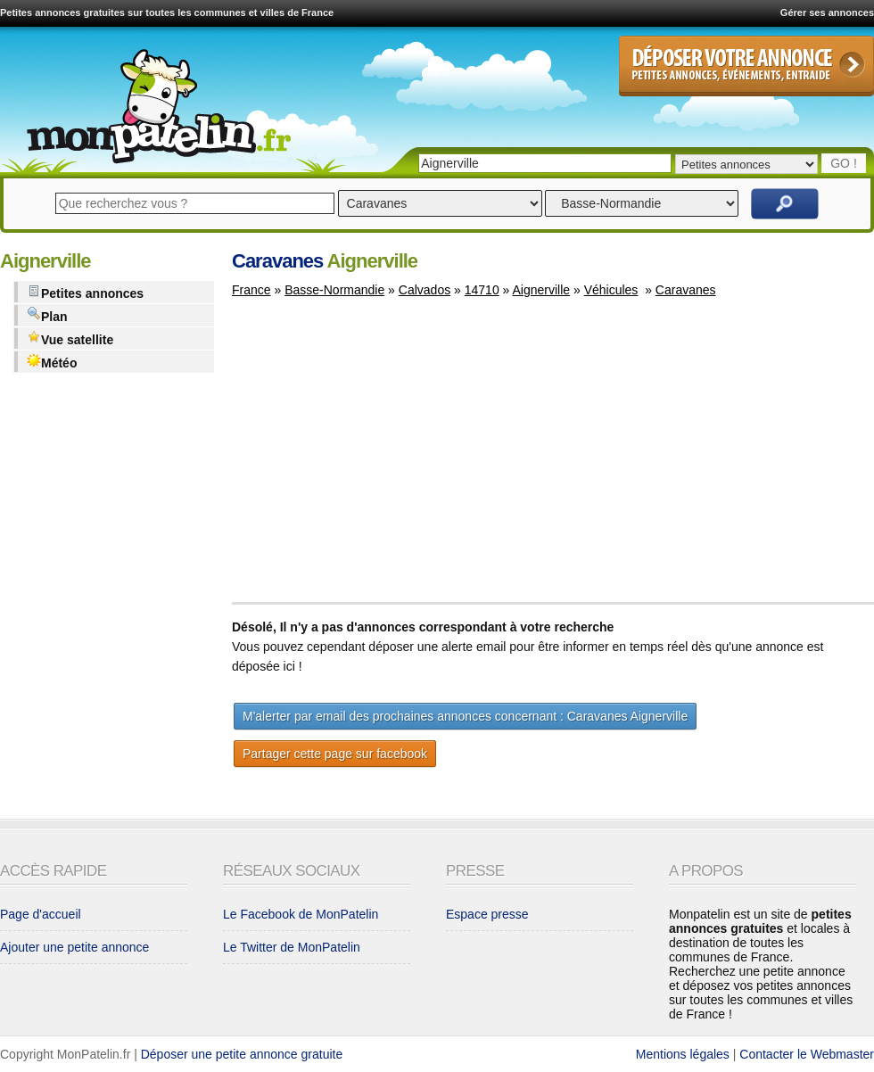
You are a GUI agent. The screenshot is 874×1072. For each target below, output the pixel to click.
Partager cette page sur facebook (335, 753)
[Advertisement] (382, 458)
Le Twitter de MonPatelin (291, 947)
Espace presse (487, 914)
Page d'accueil (40, 914)
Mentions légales (683, 1054)
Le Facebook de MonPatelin (300, 914)
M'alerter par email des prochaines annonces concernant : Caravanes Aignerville (465, 716)
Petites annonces (85, 292)
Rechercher (785, 203)
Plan (47, 315)
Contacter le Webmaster (806, 1054)
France (251, 290)
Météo (52, 361)
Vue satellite (70, 338)
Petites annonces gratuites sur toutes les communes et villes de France (167, 12)
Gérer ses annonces (827, 12)
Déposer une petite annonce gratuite (242, 1054)
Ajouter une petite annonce (74, 947)
